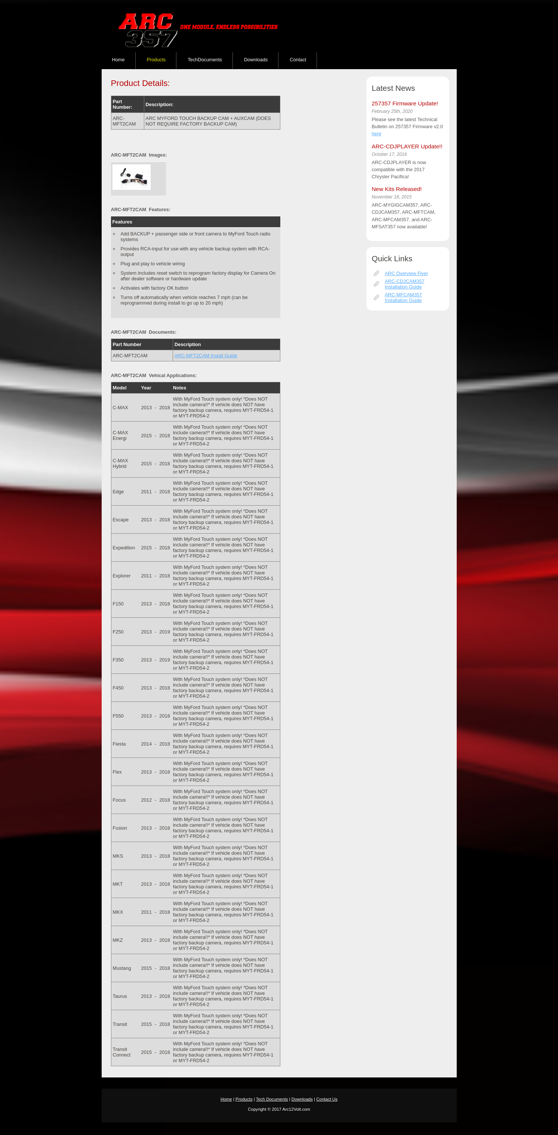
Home (118, 59)
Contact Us (326, 1099)
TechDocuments (205, 59)
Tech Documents (272, 1099)
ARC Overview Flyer (406, 273)
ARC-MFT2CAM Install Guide (206, 355)
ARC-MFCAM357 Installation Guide (403, 297)
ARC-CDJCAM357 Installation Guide (405, 284)
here (377, 133)
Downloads (256, 59)
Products (156, 59)
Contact (298, 59)
